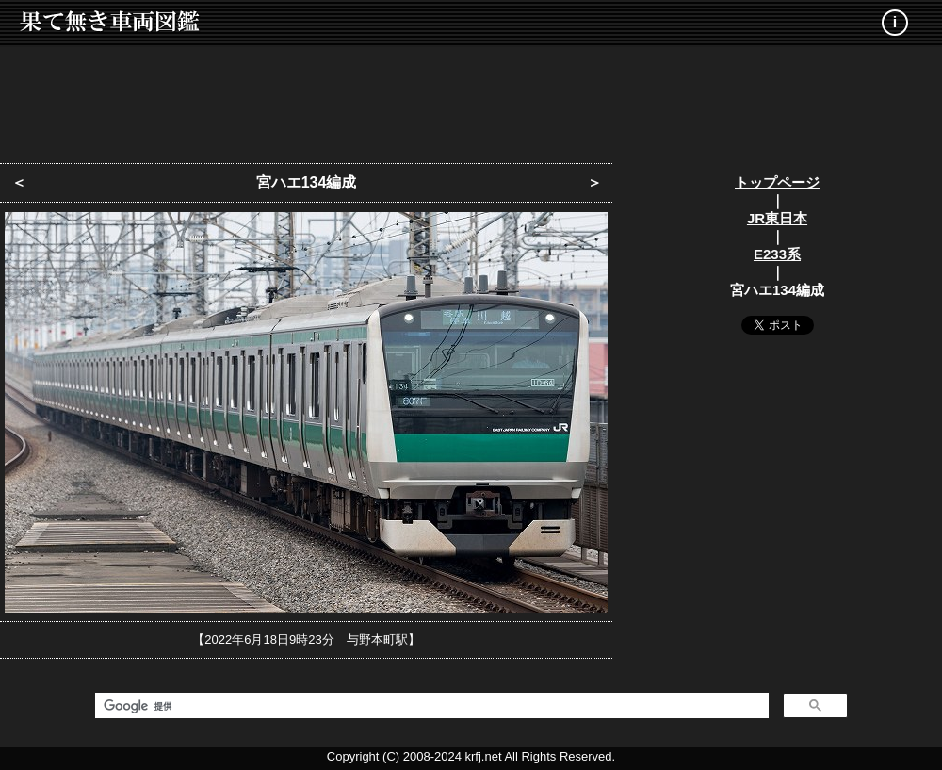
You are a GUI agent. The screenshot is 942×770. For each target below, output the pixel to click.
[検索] (430, 705)
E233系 (777, 254)
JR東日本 (777, 218)
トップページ (777, 182)
